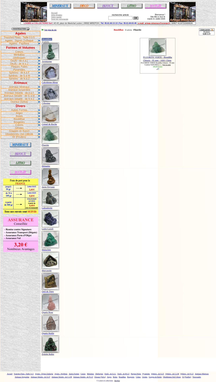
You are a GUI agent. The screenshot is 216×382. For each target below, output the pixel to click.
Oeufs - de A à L (19, 60)
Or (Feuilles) (19, 136)
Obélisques (19, 57)
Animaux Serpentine (19, 89)
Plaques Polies (19, 66)
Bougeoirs (19, 122)
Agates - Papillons (19, 43)
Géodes (19, 128)
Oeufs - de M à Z (19, 63)
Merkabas (19, 54)
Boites (19, 116)
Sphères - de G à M (19, 75)
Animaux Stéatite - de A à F (19, 92)
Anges (19, 113)
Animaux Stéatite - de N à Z (19, 98)
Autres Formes (19, 110)
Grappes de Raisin (19, 131)
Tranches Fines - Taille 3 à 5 (19, 37)
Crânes (19, 125)
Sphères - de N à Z (19, 78)
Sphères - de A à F (19, 72)
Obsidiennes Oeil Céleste (19, 133)
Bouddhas (19, 119)
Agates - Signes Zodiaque (19, 40)
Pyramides (19, 69)
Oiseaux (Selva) (19, 101)
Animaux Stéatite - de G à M (19, 95)
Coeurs (19, 51)
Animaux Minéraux (19, 86)
